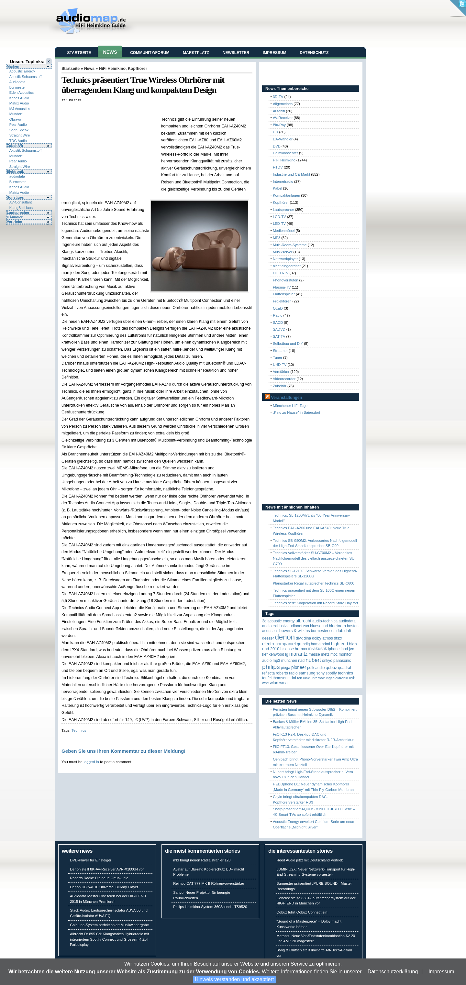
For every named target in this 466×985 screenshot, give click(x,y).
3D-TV (278, 97)
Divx (299, 638)
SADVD (279, 329)
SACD (278, 322)
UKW (306, 678)
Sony (320, 673)
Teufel (267, 678)
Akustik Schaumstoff (25, 77)
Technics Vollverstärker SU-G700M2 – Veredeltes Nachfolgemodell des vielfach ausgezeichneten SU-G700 (314, 558)
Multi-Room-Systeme (289, 245)
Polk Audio (316, 667)
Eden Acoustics (21, 92)
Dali (347, 630)
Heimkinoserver (285, 153)
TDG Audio (18, 141)
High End (339, 643)
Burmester (17, 87)
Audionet (294, 626)
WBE (265, 683)
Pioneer (298, 667)
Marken (13, 66)
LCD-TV (279, 217)
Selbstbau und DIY (288, 343)
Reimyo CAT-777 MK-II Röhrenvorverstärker (208, 883)
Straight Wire (19, 135)
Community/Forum (149, 52)
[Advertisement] (137, 108)
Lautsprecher (18, 212)
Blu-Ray (279, 125)
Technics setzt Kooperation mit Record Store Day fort (315, 603)
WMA (283, 683)
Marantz (298, 654)
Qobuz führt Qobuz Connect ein (301, 912)
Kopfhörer (137, 68)
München (289, 660)
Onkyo (327, 660)
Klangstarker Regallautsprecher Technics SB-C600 (313, 583)
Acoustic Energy (22, 71)
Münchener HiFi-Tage (290, 406)
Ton (299, 678)
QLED (278, 308)
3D (264, 621)
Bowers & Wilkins (294, 630)
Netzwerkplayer (285, 259)
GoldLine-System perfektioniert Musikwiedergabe (109, 925)
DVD (277, 146)
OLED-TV (281, 273)
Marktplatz (196, 52)
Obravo (15, 119)
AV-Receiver (283, 118)
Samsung (307, 673)
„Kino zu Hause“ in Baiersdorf (296, 412)
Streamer (280, 351)
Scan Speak (18, 130)
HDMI (326, 644)
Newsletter (236, 52)
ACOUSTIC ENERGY (280, 621)
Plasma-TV (282, 287)
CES (332, 631)
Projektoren (282, 301)
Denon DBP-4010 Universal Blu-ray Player (104, 887)
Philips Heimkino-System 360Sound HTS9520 (210, 907)
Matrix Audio (19, 103)
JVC (351, 648)
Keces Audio (19, 98)
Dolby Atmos (322, 638)
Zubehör (279, 386)
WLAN (274, 682)
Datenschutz (314, 52)
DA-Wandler (283, 139)
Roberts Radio (286, 673)
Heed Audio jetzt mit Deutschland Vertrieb (309, 860)
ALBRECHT (303, 620)
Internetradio (283, 181)
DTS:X (338, 638)
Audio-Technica (325, 621)
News (110, 52)
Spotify (331, 673)
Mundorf (15, 114)
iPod (344, 649)
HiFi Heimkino (112, 68)
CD (275, 132)
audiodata (17, 176)
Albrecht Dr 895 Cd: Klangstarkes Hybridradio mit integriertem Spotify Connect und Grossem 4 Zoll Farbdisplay (109, 939)
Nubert (313, 660)
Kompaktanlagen (286, 195)
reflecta (268, 673)
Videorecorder (284, 379)
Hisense (287, 649)
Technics (79, 730)
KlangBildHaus (21, 208)
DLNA (307, 638)
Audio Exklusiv (274, 626)
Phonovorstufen (285, 280)
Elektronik (15, 171)
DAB (340, 630)
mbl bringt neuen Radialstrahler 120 (201, 860)
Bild (306, 626)
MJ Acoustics (19, 109)
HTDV (278, 167)
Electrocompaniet (279, 643)
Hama (316, 644)
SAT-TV (279, 336)
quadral (344, 667)
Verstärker (281, 372)
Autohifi (279, 111)
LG (286, 654)
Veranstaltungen (286, 397)
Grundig (303, 644)
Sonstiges (15, 197)
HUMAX (301, 648)
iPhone (334, 649)
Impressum (441, 971)
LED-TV (279, 223)
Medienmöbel (283, 231)
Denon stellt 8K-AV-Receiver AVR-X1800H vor (107, 869)
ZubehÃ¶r (15, 146)
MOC (334, 654)
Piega (285, 667)
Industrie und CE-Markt (291, 174)
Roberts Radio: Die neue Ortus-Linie (99, 878)
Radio (277, 315)
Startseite (79, 52)
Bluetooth (337, 625)
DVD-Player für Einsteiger (90, 860)
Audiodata (17, 82)
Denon (285, 637)
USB (352, 678)
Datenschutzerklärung (393, 971)
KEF (265, 654)
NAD (301, 660)
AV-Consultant (20, 202)
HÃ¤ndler (15, 217)
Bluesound (319, 626)
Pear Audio (18, 124)
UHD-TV (279, 365)
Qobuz (331, 667)
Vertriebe (14, 222)
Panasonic (342, 660)
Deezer (268, 638)
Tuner (277, 357)
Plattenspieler (284, 294)
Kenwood (276, 654)
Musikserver (282, 252)
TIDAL (292, 677)
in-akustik (317, 648)
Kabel (277, 188)
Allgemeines (283, 104)
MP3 (276, 238)
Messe (314, 654)
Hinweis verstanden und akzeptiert (234, 979)
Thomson (279, 678)
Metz (325, 654)
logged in (91, 762)
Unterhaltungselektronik (329, 678)
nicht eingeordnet (287, 266)
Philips (271, 666)
